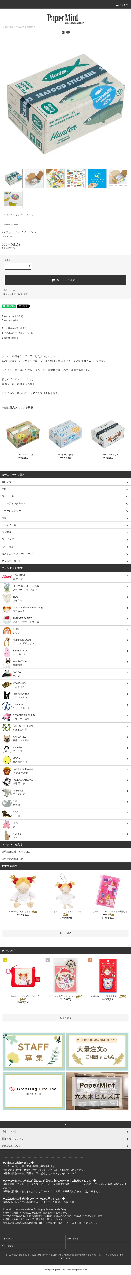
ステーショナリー (18, 215)
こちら (51, 1169)
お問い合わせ (7, 1246)
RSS (62, 1258)
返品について (9, 290)
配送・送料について (40, 1255)
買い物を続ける (9, 338)
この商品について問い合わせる (16, 333)
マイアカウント (8, 1239)
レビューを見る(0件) (11, 316)
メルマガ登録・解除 (115, 1255)
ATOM (68, 1258)
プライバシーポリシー (96, 1255)
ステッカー (31, 215)
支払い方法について (21, 1255)
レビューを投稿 (9, 320)
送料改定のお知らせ (12, 858)
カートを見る (72, 1239)
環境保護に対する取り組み (16, 851)
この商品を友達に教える (13, 328)
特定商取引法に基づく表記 (15, 294)
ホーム (6, 215)
